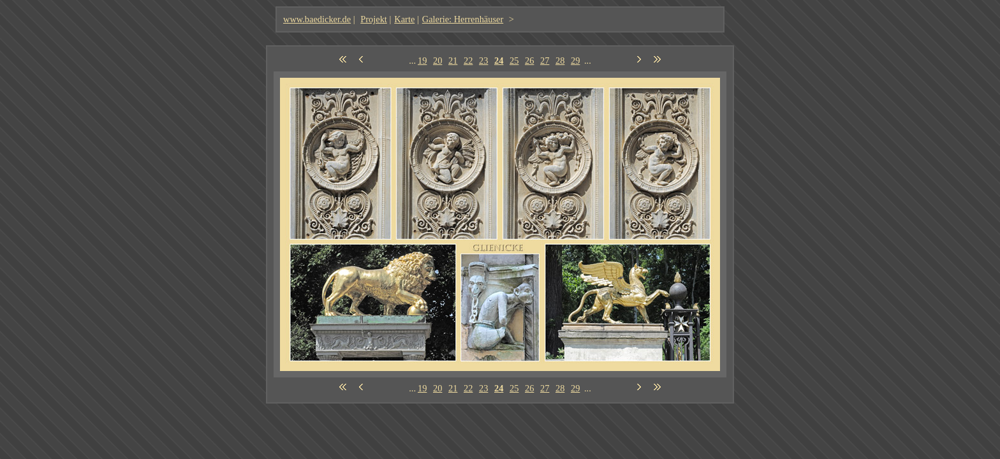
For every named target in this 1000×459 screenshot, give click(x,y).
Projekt (373, 19)
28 (559, 60)
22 (468, 60)
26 (529, 60)
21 (452, 60)
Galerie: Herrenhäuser (462, 19)
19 (422, 60)
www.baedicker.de (317, 19)
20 (437, 60)
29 (575, 60)
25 (514, 60)
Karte (404, 19)
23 (483, 60)
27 (544, 60)
